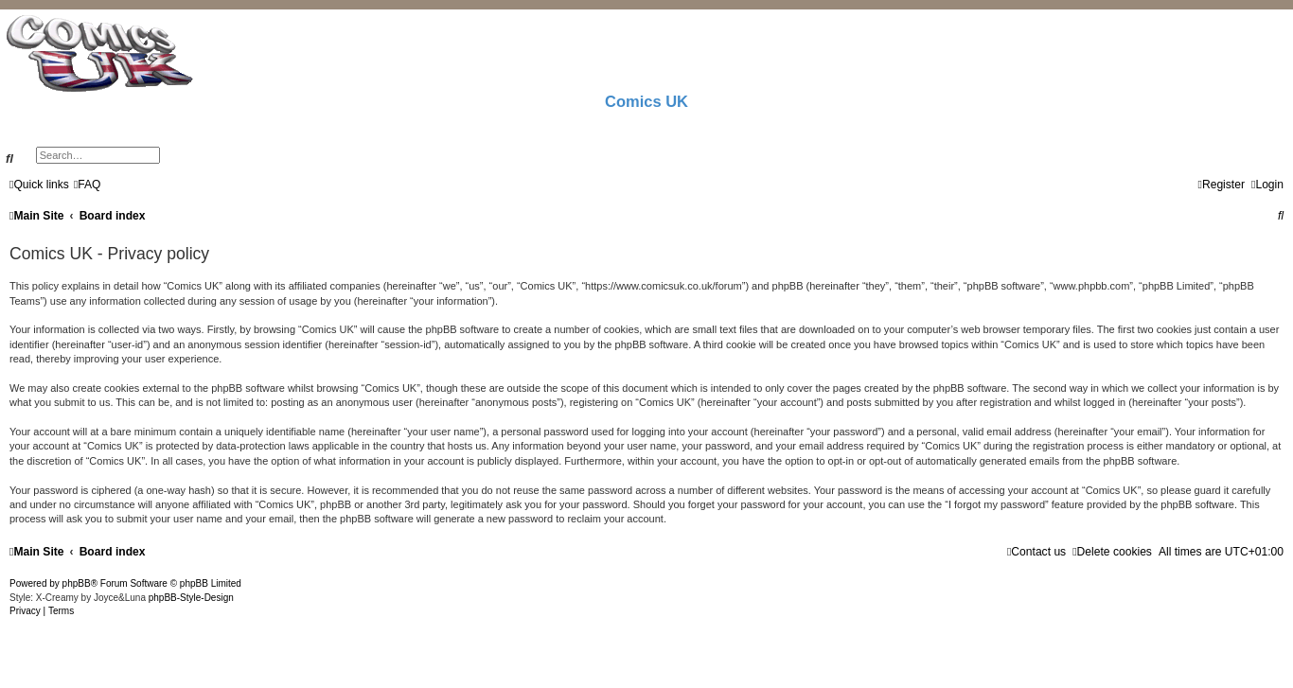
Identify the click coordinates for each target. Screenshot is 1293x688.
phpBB (76, 583)
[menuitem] (87, 184)
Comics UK (646, 101)
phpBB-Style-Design (191, 597)
